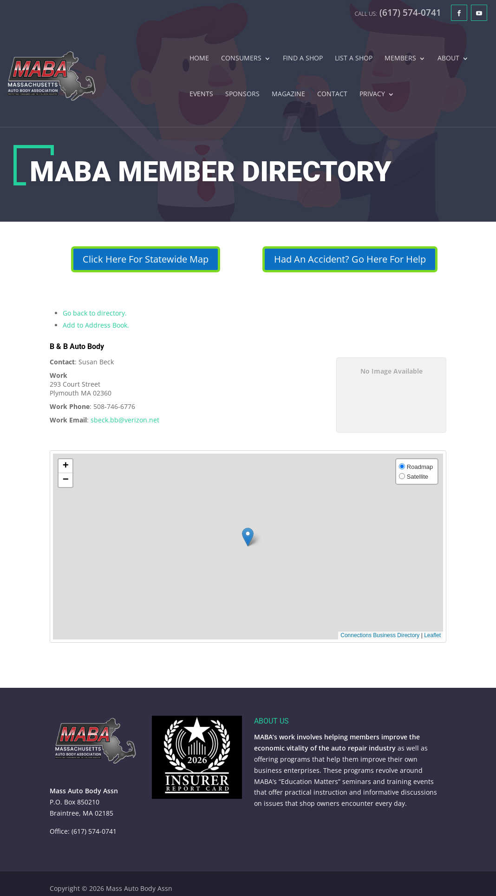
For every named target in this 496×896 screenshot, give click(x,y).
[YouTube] (479, 13)
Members (400, 58)
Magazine (288, 94)
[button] (248, 537)
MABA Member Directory (211, 171)
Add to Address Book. (96, 325)
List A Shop (353, 58)
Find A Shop (303, 58)
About (448, 58)
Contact (332, 94)
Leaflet (432, 635)
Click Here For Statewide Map (146, 259)
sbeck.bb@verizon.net (125, 419)
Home (199, 58)
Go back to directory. (95, 313)
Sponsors (242, 94)
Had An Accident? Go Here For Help (350, 259)
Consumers (241, 58)
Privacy (372, 94)
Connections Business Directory (379, 635)
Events (201, 94)
